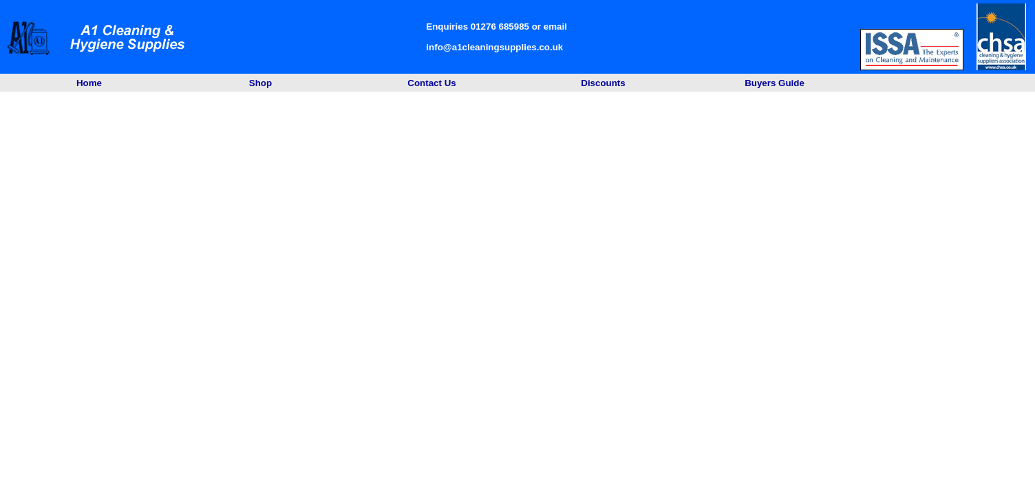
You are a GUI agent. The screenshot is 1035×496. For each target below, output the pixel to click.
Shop (260, 83)
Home (89, 83)
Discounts (603, 83)
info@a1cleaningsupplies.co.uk (494, 47)
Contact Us (431, 83)
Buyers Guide (774, 83)
